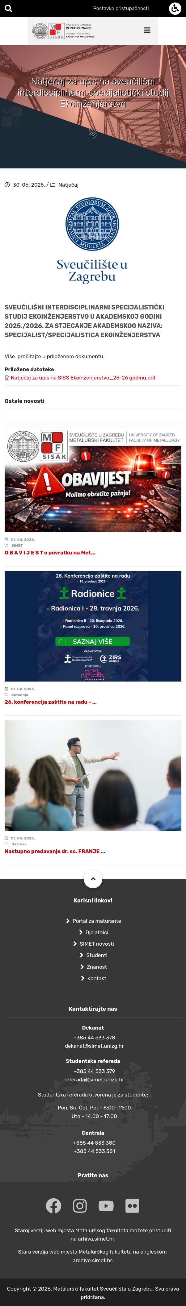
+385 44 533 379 (94, 1071)
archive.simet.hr (92, 1260)
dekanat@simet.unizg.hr (94, 1046)
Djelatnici (97, 932)
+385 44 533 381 (94, 1151)
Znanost (97, 967)
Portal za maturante (97, 921)
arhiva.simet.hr (96, 1239)
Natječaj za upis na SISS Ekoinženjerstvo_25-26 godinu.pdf (83, 378)
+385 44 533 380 (94, 1143)
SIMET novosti (97, 944)
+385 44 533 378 (94, 1037)
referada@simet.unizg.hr (94, 1079)
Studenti (96, 955)
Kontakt (96, 978)
